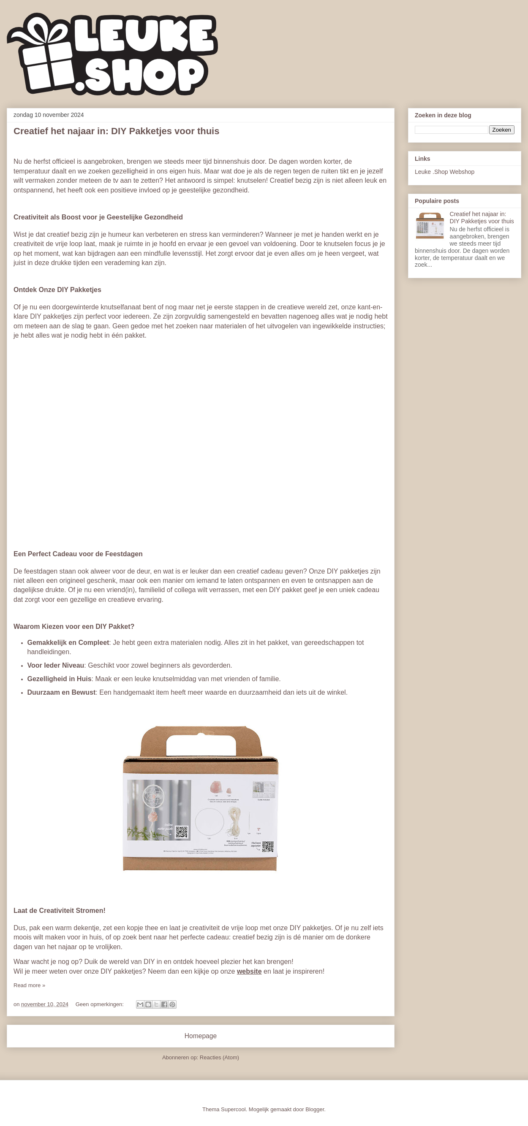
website (249, 971)
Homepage (201, 1035)
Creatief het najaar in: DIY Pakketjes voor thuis (116, 131)
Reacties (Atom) (219, 1057)
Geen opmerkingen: (100, 1004)
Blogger (314, 1109)
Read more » (29, 985)
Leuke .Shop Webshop (444, 171)
